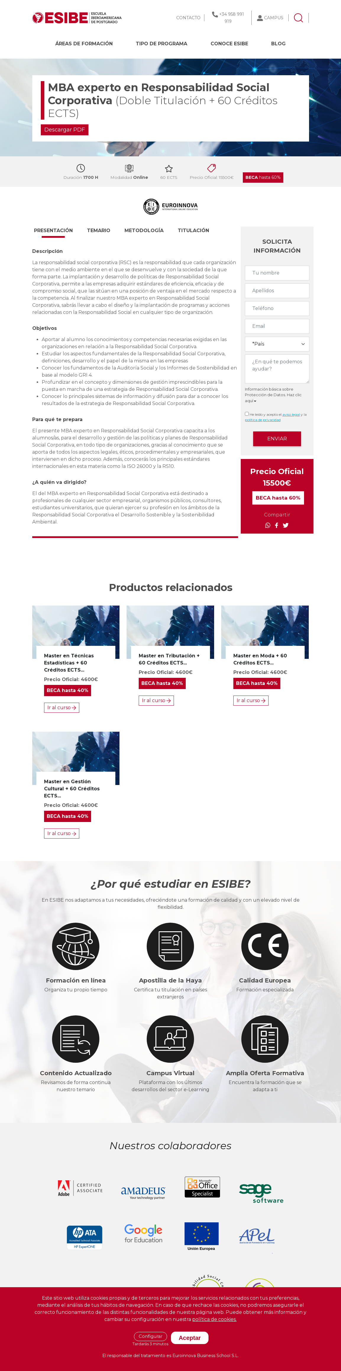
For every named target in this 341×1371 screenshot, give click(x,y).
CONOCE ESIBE (229, 43)
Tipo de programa (161, 43)
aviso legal (291, 414)
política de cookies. (214, 1319)
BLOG (278, 43)
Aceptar (190, 1338)
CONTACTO (188, 17)
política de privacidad (263, 420)
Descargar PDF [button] (64, 129)
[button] (58, 233)
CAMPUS (273, 17)
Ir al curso (61, 707)
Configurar (150, 1336)
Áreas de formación (84, 43)
